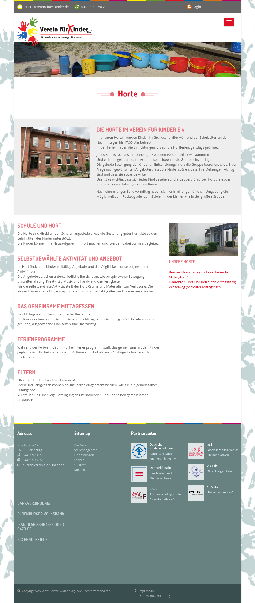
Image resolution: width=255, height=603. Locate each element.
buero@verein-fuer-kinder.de (46, 6)
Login (196, 6)
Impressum (147, 591)
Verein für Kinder (47, 591)
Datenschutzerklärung (154, 596)
